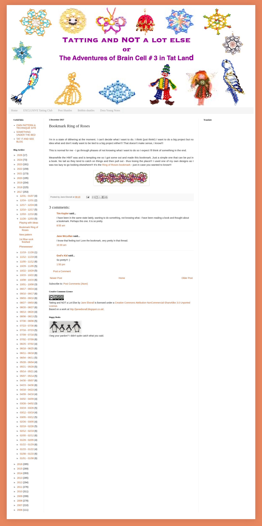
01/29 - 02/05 (27, 440)
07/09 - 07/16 (27, 334)
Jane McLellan (65, 236)
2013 (20, 478)
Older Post (187, 278)
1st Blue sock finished (26, 240)
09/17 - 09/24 (27, 289)
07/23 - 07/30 (27, 325)
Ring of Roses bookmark (116, 164)
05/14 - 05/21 (27, 371)
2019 (20, 182)
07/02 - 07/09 (27, 339)
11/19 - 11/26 (27, 252)
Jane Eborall (87, 302)
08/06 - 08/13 (27, 316)
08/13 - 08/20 (27, 312)
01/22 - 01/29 (27, 444)
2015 (20, 468)
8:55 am (61, 225)
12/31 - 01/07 (27, 196)
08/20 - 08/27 (27, 307)
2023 (20, 164)
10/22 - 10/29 (27, 270)
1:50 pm (61, 264)
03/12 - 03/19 (27, 412)
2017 (20, 191)
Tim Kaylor (63, 213)
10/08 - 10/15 (27, 280)
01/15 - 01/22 (27, 449)
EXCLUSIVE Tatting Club (37, 110)
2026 (20, 155)
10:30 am (61, 245)
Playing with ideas (28, 222)
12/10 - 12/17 (27, 209)
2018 (20, 187)
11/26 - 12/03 (27, 218)
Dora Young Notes (110, 110)
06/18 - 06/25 (27, 348)
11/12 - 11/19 (27, 257)
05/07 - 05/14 (27, 376)
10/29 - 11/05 (27, 266)
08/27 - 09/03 (27, 302)
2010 (20, 491)
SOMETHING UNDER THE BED (26, 133)
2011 (20, 487)
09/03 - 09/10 (27, 298)
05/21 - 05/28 (27, 366)
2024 (20, 159)
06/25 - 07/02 (27, 344)
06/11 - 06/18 (27, 353)
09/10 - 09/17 (27, 293)
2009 (20, 496)
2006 (20, 510)
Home (14, 110)
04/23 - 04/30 (27, 385)
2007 (20, 505)
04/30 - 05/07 (27, 380)
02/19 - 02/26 (27, 426)
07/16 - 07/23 (27, 330)
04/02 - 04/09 (27, 399)
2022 (20, 169)
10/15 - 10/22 (27, 275)
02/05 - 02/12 (27, 435)
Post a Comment (62, 271)
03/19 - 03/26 (27, 408)
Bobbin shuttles (86, 110)
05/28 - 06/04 (27, 362)
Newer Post (56, 278)
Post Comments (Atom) (75, 283)
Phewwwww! (26, 246)
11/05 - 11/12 (27, 261)
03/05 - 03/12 (27, 417)
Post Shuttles (65, 110)
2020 (20, 178)
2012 (20, 482)
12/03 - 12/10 (27, 214)
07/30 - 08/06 (27, 321)
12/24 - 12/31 (27, 200)
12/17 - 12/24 (27, 205)
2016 (20, 464)
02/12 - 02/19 (27, 431)
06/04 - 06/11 (27, 357)
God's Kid (62, 255)
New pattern (25, 234)
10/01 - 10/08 (27, 284)
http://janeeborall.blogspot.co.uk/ (87, 309)
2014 (20, 473)
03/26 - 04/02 (27, 403)
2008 (20, 500)
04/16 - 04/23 (27, 389)
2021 (20, 173)
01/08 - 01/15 (27, 453)
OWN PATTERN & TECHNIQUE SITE (26, 126)
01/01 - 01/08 (27, 458)
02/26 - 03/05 (27, 421)
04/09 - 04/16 (27, 394)
